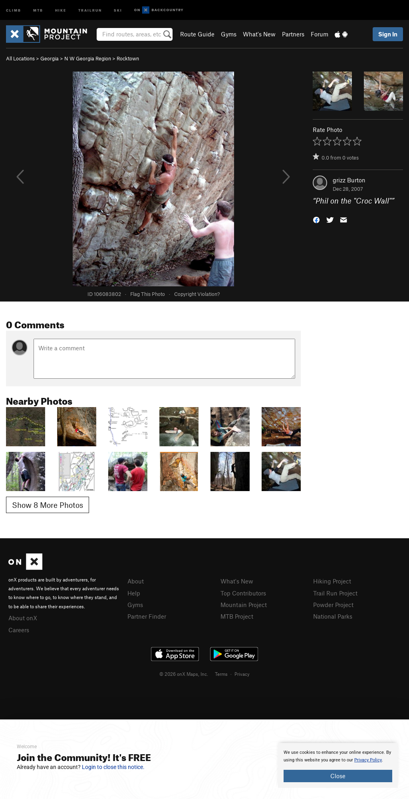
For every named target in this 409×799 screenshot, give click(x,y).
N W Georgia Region (87, 58)
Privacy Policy (368, 760)
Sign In (387, 34)
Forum (319, 34)
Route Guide (197, 34)
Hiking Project (332, 581)
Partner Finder (146, 616)
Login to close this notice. (113, 767)
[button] (316, 219)
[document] (338, 765)
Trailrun (90, 9)
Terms (221, 674)
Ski (118, 9)
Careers (18, 629)
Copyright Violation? (197, 294)
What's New (259, 34)
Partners (293, 34)
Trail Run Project (335, 593)
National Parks (332, 616)
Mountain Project (243, 604)
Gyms (228, 34)
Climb (13, 9)
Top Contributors (243, 593)
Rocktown (128, 58)
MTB (38, 9)
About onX (22, 617)
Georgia (49, 58)
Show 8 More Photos (47, 504)
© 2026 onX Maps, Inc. (183, 674)
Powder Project (333, 604)
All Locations (20, 58)
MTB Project (236, 616)
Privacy (242, 674)
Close (337, 775)
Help (133, 593)
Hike (60, 9)
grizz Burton (349, 180)
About (135, 581)
